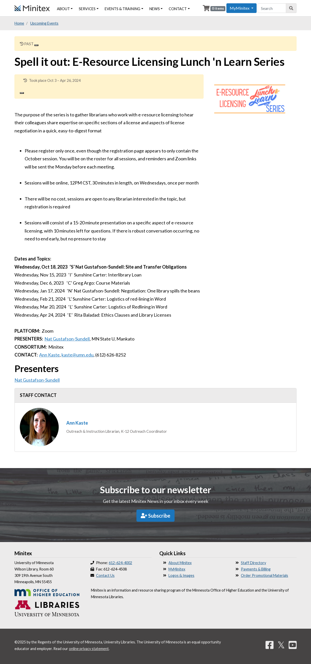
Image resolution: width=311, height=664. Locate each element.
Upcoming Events (44, 23)
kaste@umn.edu (77, 355)
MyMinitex (176, 569)
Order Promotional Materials (264, 575)
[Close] (36, 45)
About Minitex (180, 563)
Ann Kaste (49, 355)
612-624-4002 (120, 563)
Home (19, 23)
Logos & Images (181, 575)
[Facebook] (270, 644)
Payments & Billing (256, 569)
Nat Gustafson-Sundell (67, 339)
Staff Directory (253, 563)
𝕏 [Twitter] (281, 644)
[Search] (291, 8)
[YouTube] (293, 644)
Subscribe (155, 516)
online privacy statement (89, 648)
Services (87, 9)
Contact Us (105, 575)
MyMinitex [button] (240, 8)
